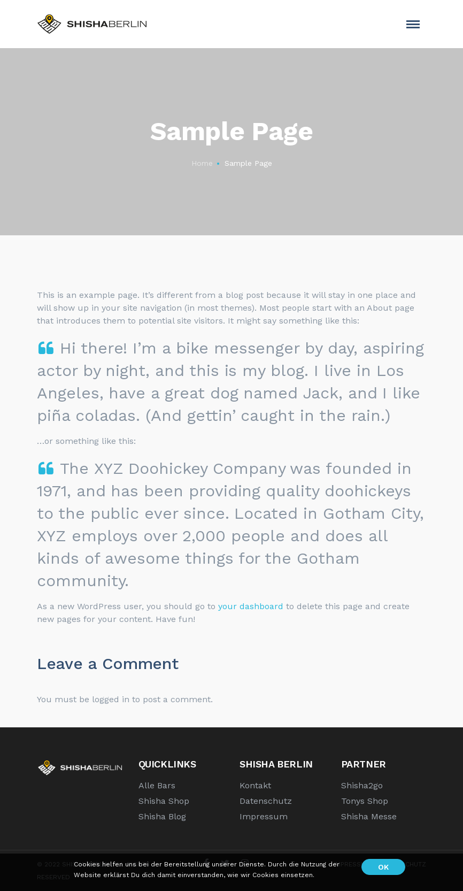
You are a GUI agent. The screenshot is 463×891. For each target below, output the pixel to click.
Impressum (264, 816)
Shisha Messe (369, 816)
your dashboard (250, 606)
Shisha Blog (162, 816)
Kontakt (255, 785)
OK (383, 867)
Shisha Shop (163, 801)
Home (202, 163)
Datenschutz (266, 801)
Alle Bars (156, 785)
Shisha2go (362, 785)
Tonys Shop (364, 801)
